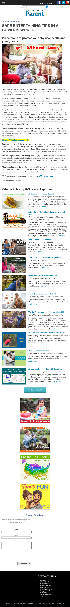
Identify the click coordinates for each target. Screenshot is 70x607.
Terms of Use (60, 603)
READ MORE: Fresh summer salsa (15, 140)
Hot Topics (5, 21)
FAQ (41, 596)
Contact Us (43, 593)
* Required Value (16, 560)
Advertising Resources (47, 582)
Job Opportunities (46, 594)
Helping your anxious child (38, 351)
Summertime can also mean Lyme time (43, 276)
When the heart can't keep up (39, 239)
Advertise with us (45, 587)
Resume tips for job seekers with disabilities (45, 369)
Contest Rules (44, 584)
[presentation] (16, 554)
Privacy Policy (50, 603)
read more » (43, 206)
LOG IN (41, 3)
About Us (43, 580)
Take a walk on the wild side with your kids (45, 257)
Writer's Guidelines (46, 589)
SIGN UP (49, 3)
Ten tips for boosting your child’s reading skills (46, 312)
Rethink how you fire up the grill (41, 194)
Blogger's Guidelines (47, 591)
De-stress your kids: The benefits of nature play (46, 333)
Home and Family (15, 21)
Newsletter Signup (46, 585)
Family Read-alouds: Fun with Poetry (42, 294)
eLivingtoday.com (46, 176)
